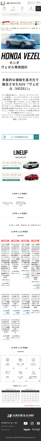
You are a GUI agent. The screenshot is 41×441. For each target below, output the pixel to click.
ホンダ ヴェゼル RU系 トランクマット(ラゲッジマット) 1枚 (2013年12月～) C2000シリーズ (15, 300)
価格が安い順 (25, 225)
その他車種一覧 (14, 28)
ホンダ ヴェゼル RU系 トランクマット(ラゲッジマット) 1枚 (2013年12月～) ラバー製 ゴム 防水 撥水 (35, 300)
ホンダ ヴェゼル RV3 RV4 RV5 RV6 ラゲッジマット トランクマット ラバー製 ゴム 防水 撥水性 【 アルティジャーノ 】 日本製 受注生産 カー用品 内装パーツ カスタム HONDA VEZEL (15, 256)
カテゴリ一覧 (4, 28)
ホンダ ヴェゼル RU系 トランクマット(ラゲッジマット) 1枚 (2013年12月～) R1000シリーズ (15, 326)
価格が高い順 (35, 225)
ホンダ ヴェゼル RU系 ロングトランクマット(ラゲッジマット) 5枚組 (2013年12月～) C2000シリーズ (5, 300)
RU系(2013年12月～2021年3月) (20, 203)
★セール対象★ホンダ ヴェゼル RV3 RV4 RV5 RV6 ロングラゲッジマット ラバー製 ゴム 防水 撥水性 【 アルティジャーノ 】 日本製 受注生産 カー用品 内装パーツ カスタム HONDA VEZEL (25, 256)
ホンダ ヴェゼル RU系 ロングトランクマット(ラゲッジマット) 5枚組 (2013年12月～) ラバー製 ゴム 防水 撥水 (25, 300)
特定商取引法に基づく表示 (9, 423)
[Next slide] (39, 23)
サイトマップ (5, 430)
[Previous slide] (2, 23)
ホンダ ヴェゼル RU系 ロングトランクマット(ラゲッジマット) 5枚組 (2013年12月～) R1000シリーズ (5, 326)
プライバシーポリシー (8, 426)
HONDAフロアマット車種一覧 (28, 28)
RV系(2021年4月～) (7, 203)
